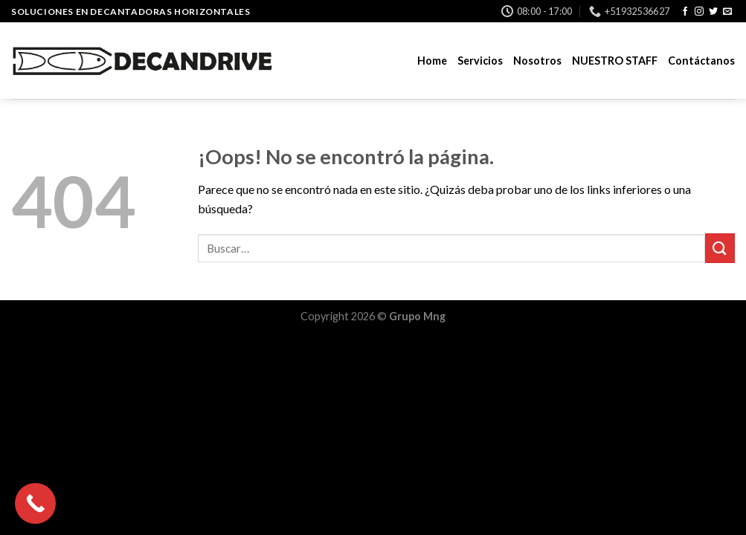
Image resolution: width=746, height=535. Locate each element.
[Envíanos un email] (727, 12)
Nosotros (537, 60)
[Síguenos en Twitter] (713, 12)
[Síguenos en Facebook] (685, 12)
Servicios (480, 60)
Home (432, 60)
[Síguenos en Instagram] (699, 12)
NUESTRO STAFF (614, 60)
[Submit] (720, 247)
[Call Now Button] (35, 503)
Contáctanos (701, 60)
